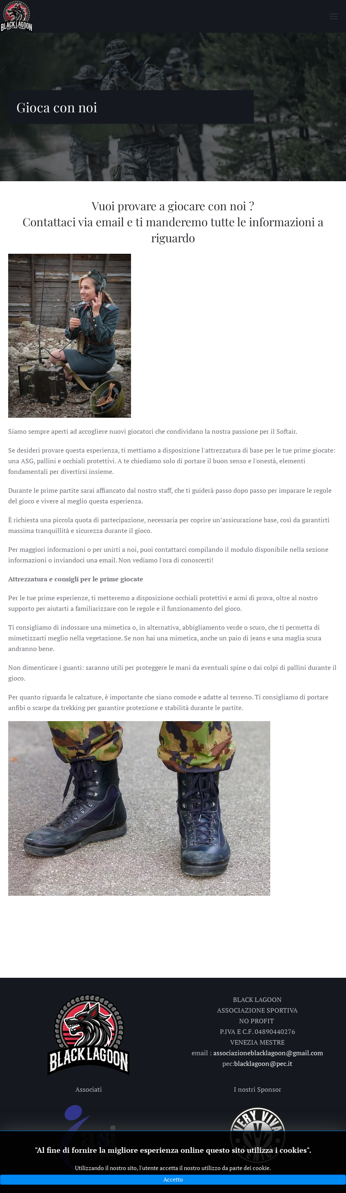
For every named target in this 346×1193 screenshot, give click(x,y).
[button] (334, 16)
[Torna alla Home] (16, 16)
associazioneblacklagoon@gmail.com (268, 1052)
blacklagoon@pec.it (263, 1063)
